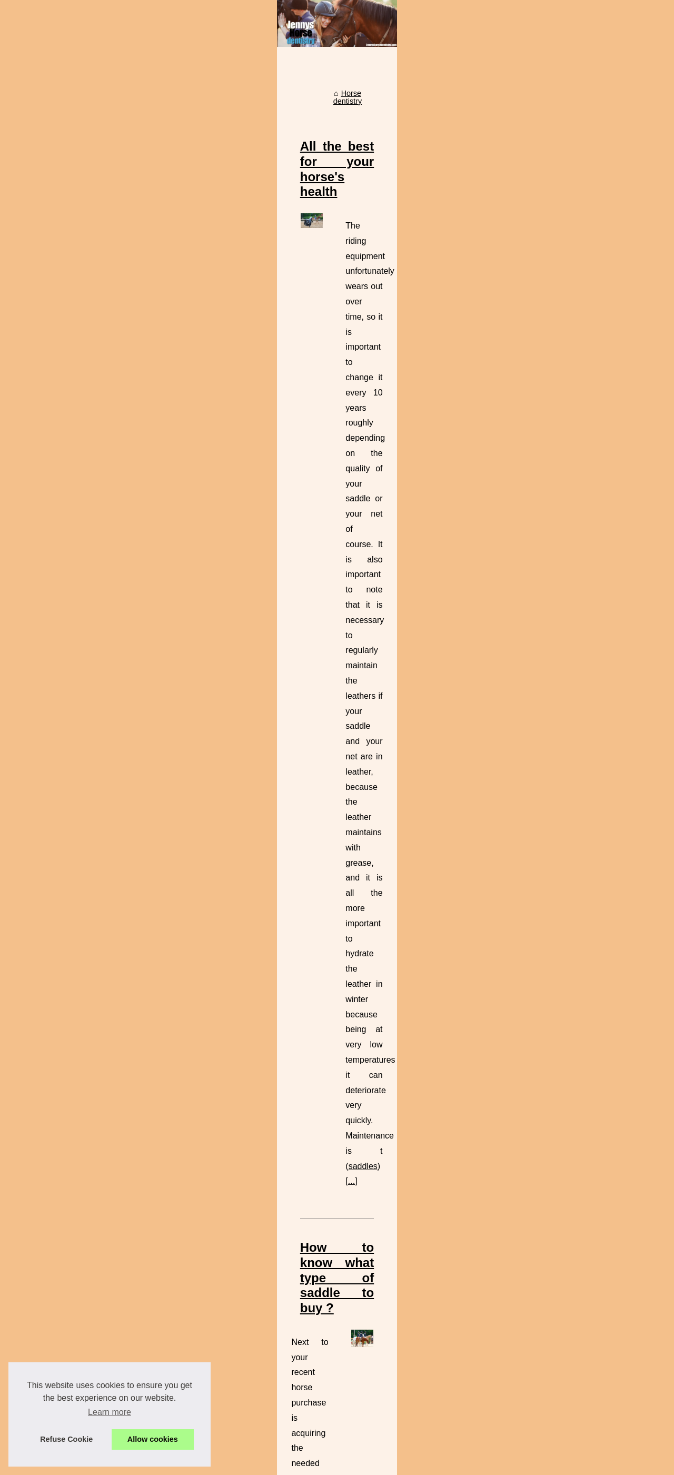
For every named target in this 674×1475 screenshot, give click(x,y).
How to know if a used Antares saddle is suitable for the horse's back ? (397, 1124)
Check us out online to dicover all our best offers (331, 727)
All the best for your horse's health (288, 314)
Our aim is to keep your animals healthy (303, 933)
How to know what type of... (80, 383)
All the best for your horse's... (83, 359)
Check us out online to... (74, 406)
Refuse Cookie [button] (66, 1439)
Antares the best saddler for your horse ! (334, 1394)
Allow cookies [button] (152, 1439)
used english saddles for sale (415, 645)
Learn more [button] (109, 1412)
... (400, 454)
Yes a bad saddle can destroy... (86, 533)
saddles (374, 454)
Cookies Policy (215, 1464)
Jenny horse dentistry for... (78, 302)
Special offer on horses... (76, 510)
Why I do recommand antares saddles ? (333, 1376)
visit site (407, 867)
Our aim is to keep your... (76, 486)
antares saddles (471, 1249)
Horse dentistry (235, 269)
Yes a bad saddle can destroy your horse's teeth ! (349, 1413)
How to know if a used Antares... (88, 429)
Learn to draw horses (302, 1340)
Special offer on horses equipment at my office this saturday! (367, 1358)
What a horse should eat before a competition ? (345, 1321)
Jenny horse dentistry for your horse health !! (341, 1430)
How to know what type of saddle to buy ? (309, 520)
